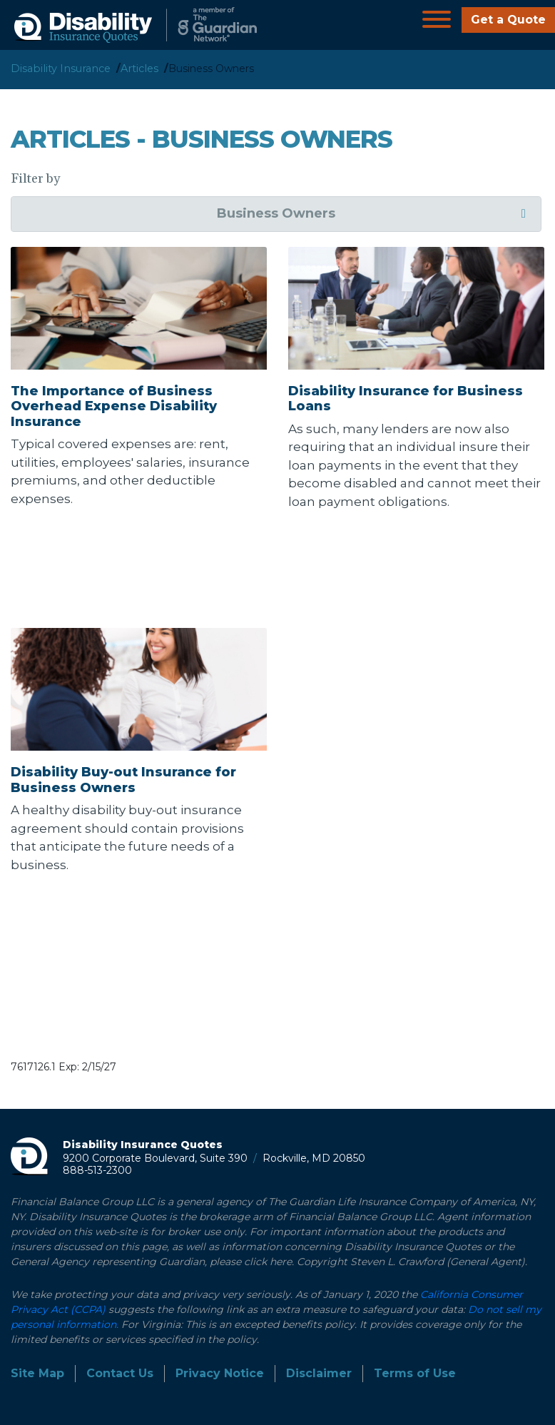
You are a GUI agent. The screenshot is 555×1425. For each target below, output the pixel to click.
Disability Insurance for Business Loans (405, 399)
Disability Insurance (61, 68)
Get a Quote (508, 19)
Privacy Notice (219, 1373)
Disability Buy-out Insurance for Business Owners (123, 780)
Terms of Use (415, 1373)
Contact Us (119, 1373)
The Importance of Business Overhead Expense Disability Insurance (114, 406)
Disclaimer (319, 1373)
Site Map (37, 1373)
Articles (139, 68)
